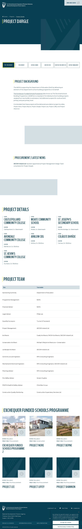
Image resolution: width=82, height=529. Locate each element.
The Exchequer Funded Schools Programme (28, 93)
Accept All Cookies (65, 526)
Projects (12, 16)
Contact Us (52, 508)
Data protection (42, 523)
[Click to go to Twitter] (64, 508)
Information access (25, 523)
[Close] (78, 515)
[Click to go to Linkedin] (75, 508)
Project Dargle (20, 16)
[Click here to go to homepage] (18, 5)
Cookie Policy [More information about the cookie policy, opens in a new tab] (71, 522)
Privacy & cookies (8, 523)
